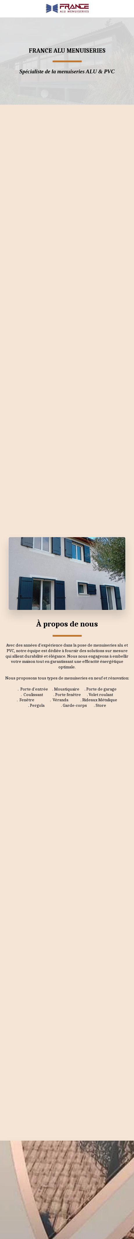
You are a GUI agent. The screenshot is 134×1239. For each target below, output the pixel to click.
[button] (6, 8)
